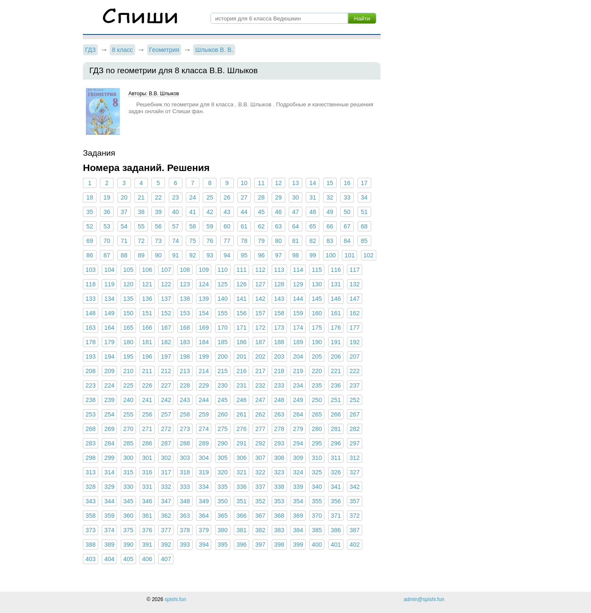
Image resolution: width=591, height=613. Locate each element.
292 (260, 443)
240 (128, 399)
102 (369, 255)
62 (261, 226)
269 (109, 428)
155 (223, 313)
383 (279, 530)
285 (128, 443)
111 (241, 269)
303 (185, 457)
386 (336, 530)
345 (128, 501)
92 (192, 255)
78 (244, 240)
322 (260, 472)
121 (147, 284)
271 (147, 428)
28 (261, 197)
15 (330, 183)
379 (204, 530)
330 (128, 486)
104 (109, 269)
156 (241, 313)
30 (295, 197)
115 (317, 269)
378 (185, 530)
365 (223, 515)
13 (295, 183)
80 (278, 240)
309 (298, 457)
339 (298, 486)
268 (90, 428)
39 (158, 211)
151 (147, 313)
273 (185, 428)
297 (354, 443)
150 (128, 313)
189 (298, 342)
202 (260, 356)
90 (158, 255)
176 (336, 327)
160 (317, 313)
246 (241, 399)
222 (354, 371)
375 (128, 530)
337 (260, 486)
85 (364, 240)
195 (128, 356)
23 (175, 197)
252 (354, 399)
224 (109, 385)
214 (204, 371)
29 (278, 197)
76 (209, 240)
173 (279, 327)
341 (336, 486)
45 (261, 211)
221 (336, 371)
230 (223, 385)
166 (147, 327)
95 (244, 255)
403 (90, 559)
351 (241, 501)
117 (354, 269)
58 (192, 226)
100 (331, 255)
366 (241, 515)
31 (312, 197)
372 (354, 515)
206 (336, 356)
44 (244, 211)
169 (204, 327)
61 (244, 226)
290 (223, 443)
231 (241, 385)
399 (298, 544)
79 (261, 240)
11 (261, 183)
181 (147, 342)
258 (185, 414)
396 (241, 544)
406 (147, 559)
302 (166, 457)
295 (317, 443)
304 (204, 457)
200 (223, 356)
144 (298, 298)
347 (166, 501)
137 (166, 298)
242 (166, 399)
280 (317, 428)
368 (279, 515)
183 (185, 342)
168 (185, 327)
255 (128, 414)
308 (279, 457)
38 (141, 211)
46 (278, 211)
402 (354, 544)
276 (241, 428)
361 (147, 515)
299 (109, 457)
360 (128, 515)
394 (204, 544)
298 (90, 457)
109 (204, 269)
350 (223, 501)
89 (141, 255)
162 (354, 313)
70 (106, 240)
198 (185, 356)
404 (109, 559)
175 (317, 327)
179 (109, 342)
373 (90, 530)
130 (317, 284)
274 (204, 428)
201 (241, 356)
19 (106, 197)
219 (298, 371)
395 (223, 544)
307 (260, 457)
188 (279, 342)
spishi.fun (175, 599)
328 (90, 486)
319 (204, 472)
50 (347, 211)
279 (298, 428)
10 (244, 183)
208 (90, 371)
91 (175, 255)
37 (124, 211)
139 (204, 298)
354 (298, 501)
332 (166, 486)
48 (312, 211)
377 (166, 530)
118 (90, 284)
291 (241, 443)
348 (185, 501)
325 (317, 472)
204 (298, 356)
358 (90, 515)
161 (336, 313)
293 (279, 443)
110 (223, 269)
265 (317, 414)
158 (279, 313)
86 (89, 255)
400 (317, 544)
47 (295, 211)
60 (227, 226)
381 (241, 530)
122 (166, 284)
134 (109, 298)
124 (204, 284)
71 (124, 240)
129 (298, 284)
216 (241, 371)
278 (279, 428)
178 (90, 342)
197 (166, 356)
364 (204, 515)
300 (128, 457)
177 (354, 327)
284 (109, 443)
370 (317, 515)
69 (89, 240)
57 (175, 226)
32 (330, 197)
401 (336, 544)
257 (166, 414)
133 (90, 298)
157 (260, 313)
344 (109, 501)
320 (223, 472)
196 (147, 356)
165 (128, 327)
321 (241, 472)
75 (192, 240)
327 (354, 472)
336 (241, 486)
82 (312, 240)
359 (109, 515)
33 (347, 197)
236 (336, 385)
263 (279, 414)
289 (204, 443)
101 (349, 255)
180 (128, 342)
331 (147, 486)
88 (124, 255)
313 (90, 472)
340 (317, 486)
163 (90, 327)
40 (175, 211)
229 (204, 385)
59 (209, 226)
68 (364, 226)
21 (141, 197)
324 (298, 472)
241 (147, 399)
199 (204, 356)
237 (354, 385)
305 (223, 457)
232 (260, 385)
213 (185, 371)
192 (354, 342)
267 (354, 414)
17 (364, 183)
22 (158, 197)
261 (241, 414)
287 (166, 443)
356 (336, 501)
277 (260, 428)
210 (128, 371)
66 (330, 226)
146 (336, 298)
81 (295, 240)
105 (128, 269)
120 (128, 284)
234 (298, 385)
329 (109, 486)
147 (354, 298)
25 (209, 197)
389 (109, 544)
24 (192, 197)
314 (109, 472)
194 (109, 356)
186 (241, 342)
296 (336, 443)
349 (204, 501)
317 (166, 472)
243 (185, 399)
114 (298, 269)
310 (317, 457)
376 (147, 530)
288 (185, 443)
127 (260, 284)
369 (298, 515)
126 (241, 284)
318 (185, 472)
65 (312, 226)
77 (227, 240)
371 (336, 515)
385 (317, 530)
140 (223, 298)
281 (336, 428)
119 (109, 284)
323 (279, 472)
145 (317, 298)
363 (185, 515)
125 (223, 284)
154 (204, 313)
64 (295, 226)
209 (109, 371)
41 (192, 211)
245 (223, 399)
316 (147, 472)
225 (128, 385)
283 (90, 443)
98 (295, 255)
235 (317, 385)
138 (185, 298)
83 (330, 240)
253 (90, 414)
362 (166, 515)
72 (141, 240)
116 (336, 269)
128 (279, 284)
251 (336, 399)
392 (166, 544)
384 (298, 530)
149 (109, 313)
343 (90, 501)
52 (89, 226)
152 (166, 313)
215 (223, 371)
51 (364, 211)
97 (278, 255)
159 (298, 313)
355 (317, 501)
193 (90, 356)
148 (90, 313)
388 (90, 544)
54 (124, 226)
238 (90, 399)
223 (90, 385)
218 (279, 371)
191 (336, 342)
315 (128, 472)
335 (223, 486)
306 (241, 457)
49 (330, 211)
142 (260, 298)
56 (158, 226)
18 (89, 197)
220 (317, 371)
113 (279, 269)
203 (279, 356)
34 (364, 197)
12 (278, 183)
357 (354, 501)
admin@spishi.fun (423, 599)
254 (109, 414)
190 (317, 342)
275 (223, 428)
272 (166, 428)
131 (336, 284)
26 (227, 197)
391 (147, 544)
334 (204, 486)
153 (185, 313)
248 (279, 399)
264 (298, 414)
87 (106, 255)
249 (298, 399)
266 (336, 414)
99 (312, 255)
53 (106, 226)
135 (128, 298)
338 (279, 486)
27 (244, 197)
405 (128, 559)
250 (317, 399)
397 (260, 544)
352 (260, 501)
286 (147, 443)
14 (312, 183)
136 (147, 298)
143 (279, 298)
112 (260, 269)
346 (147, 501)
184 (204, 342)
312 (354, 457)
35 (89, 211)
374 (109, 530)
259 (204, 414)
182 (166, 342)
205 (317, 356)
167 (166, 327)
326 (336, 472)
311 (336, 457)
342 (354, 486)
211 (147, 371)
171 (241, 327)
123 (185, 284)
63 (278, 226)
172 (260, 327)
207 (354, 356)
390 (128, 544)
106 (147, 269)
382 (260, 530)
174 (298, 327)
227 (166, 385)
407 (166, 559)
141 (241, 298)
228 (185, 385)
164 (109, 327)
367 (260, 515)
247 (260, 399)
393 (185, 544)
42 (209, 211)
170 (223, 327)
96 (261, 255)
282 (354, 428)
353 (279, 501)
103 (90, 269)
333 (185, 486)
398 (279, 544)
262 (260, 414)
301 (147, 457)
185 (223, 342)
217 (260, 371)
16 (347, 183)
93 (209, 255)
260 (223, 414)
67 (347, 226)
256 (147, 414)
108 (185, 269)
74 (175, 240)
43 (227, 211)
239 (109, 399)
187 (260, 342)
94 (227, 255)
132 (354, 284)
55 (141, 226)
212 (166, 371)
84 (347, 240)
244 (204, 399)
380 (223, 530)
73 (158, 240)
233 (279, 385)
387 (354, 530)
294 (298, 443)
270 (128, 428)
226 (147, 385)
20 (124, 197)
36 (106, 211)
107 (166, 269)
